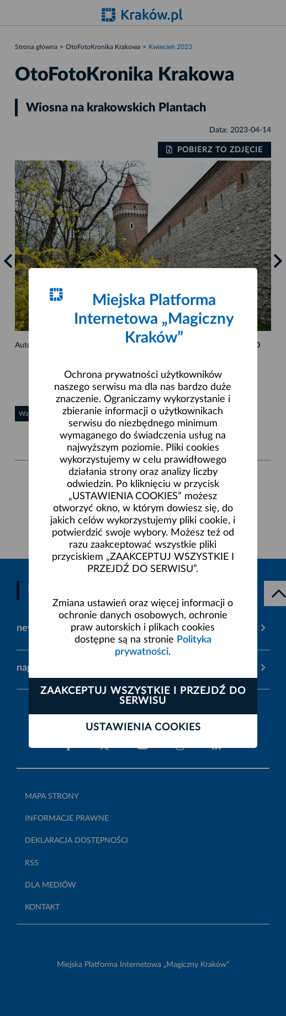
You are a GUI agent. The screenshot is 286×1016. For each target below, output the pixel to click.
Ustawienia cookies (143, 727)
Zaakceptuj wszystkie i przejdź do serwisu (143, 696)
